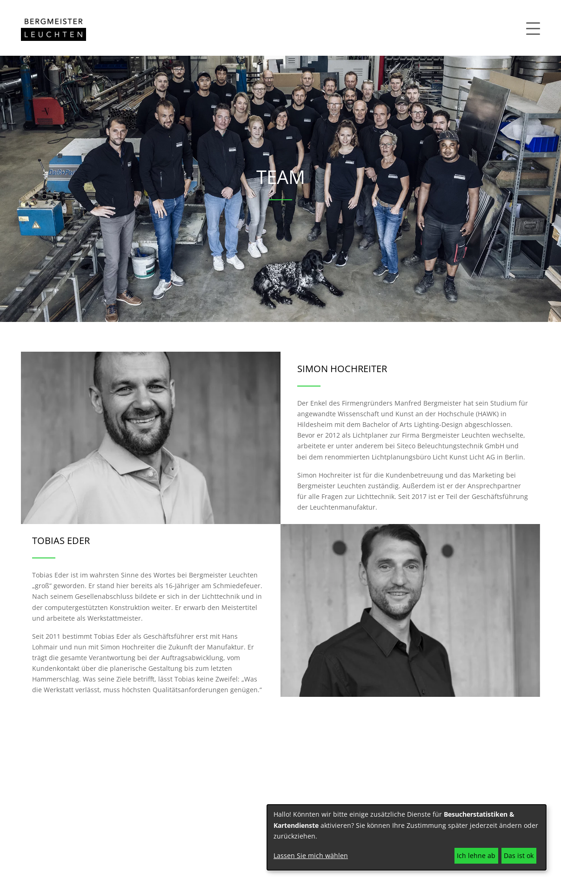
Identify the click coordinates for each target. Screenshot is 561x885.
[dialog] (406, 837)
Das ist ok (519, 855)
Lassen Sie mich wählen (311, 855)
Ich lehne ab (476, 855)
